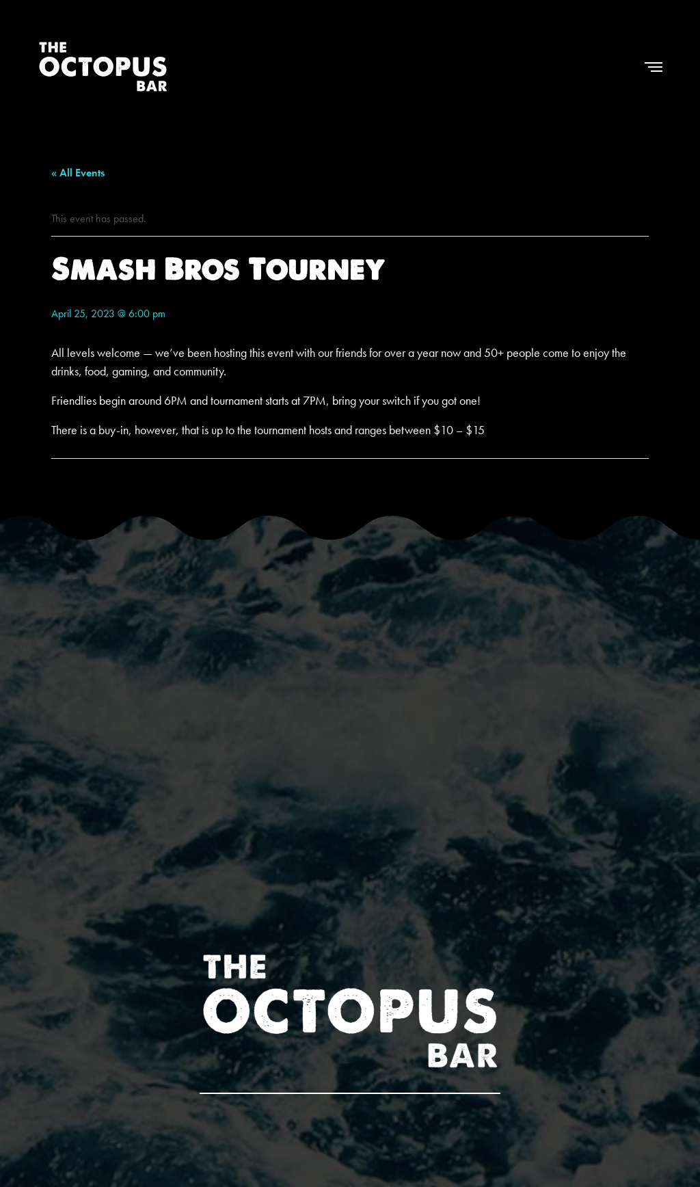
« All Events (78, 172)
